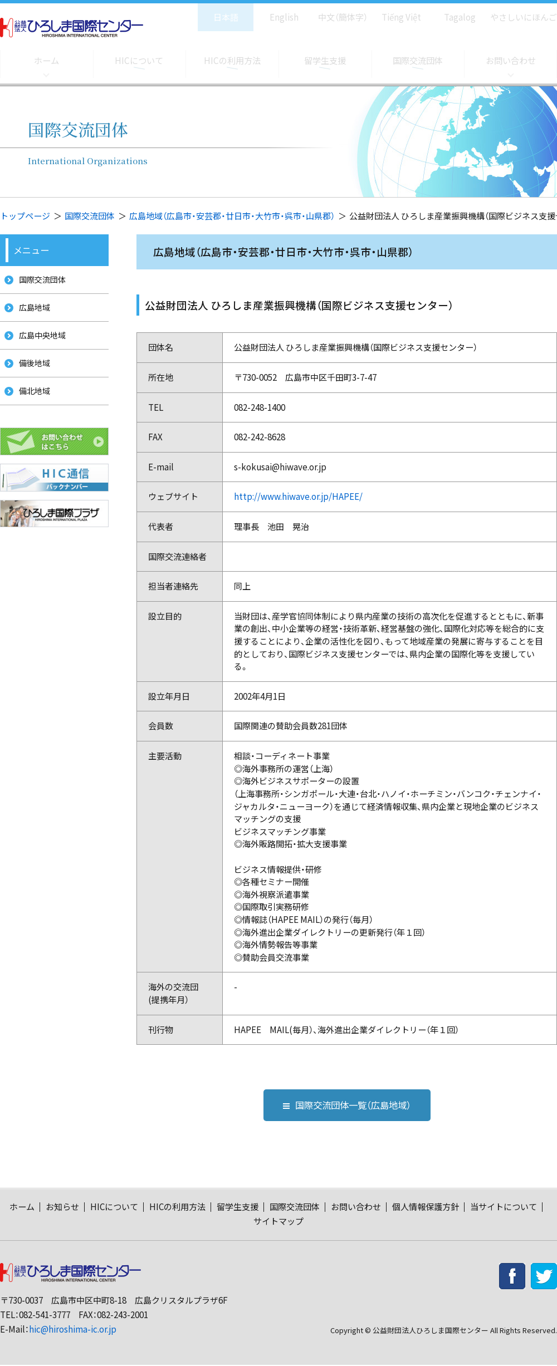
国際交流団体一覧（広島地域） (347, 1105)
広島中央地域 (40, 342)
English (272, 11)
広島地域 (31, 311)
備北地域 (31, 404)
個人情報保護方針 (425, 1207)
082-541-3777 (44, 1315)
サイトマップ (278, 1222)
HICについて (139, 60)
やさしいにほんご (520, 11)
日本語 (214, 11)
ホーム (46, 60)
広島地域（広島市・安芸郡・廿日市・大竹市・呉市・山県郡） (232, 216)
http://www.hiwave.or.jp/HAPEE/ (298, 496)
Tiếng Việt (393, 11)
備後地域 (31, 374)
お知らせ (62, 1207)
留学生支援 (324, 60)
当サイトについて (503, 1207)
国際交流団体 (417, 60)
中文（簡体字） (332, 11)
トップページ (25, 216)
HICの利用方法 (232, 60)
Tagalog (452, 11)
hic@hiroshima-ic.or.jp (72, 1330)
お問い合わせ (511, 60)
